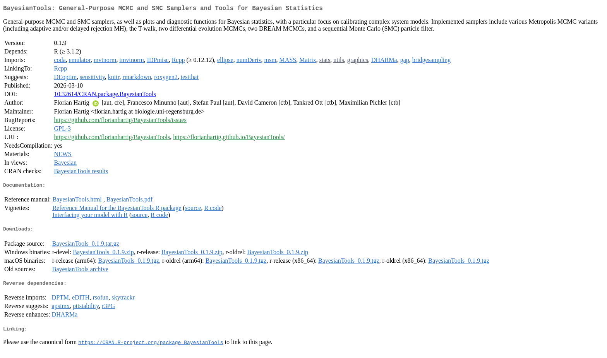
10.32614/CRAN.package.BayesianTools (105, 95)
